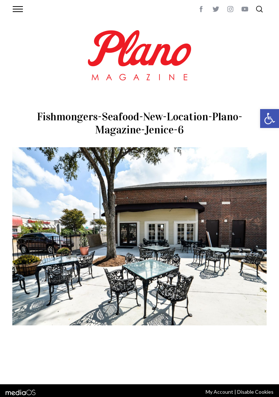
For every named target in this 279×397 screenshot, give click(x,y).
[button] (269, 118)
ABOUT (20, 360)
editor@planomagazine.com (46, 369)
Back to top (253, 360)
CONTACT (41, 360)
